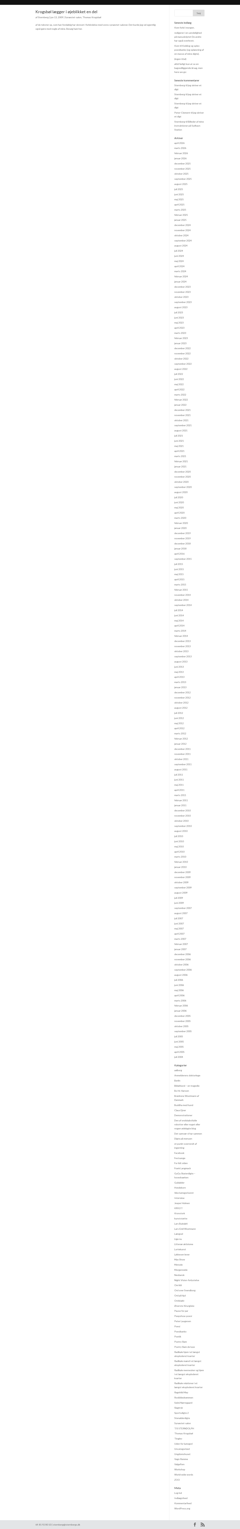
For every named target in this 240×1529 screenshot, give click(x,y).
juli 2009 (178, 897)
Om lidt (178, 1285)
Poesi (177, 1326)
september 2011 (183, 764)
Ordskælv (179, 1300)
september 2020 (183, 487)
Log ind (178, 1492)
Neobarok (179, 1275)
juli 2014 (178, 610)
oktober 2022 (181, 358)
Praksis (110, 3)
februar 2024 (181, 276)
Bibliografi (72, 3)
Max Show (179, 1259)
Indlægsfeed (181, 1498)
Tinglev (178, 1438)
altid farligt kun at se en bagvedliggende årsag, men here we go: (188, 68)
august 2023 (181, 307)
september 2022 (183, 363)
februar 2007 (181, 944)
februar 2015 (181, 589)
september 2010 (183, 826)
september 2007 (183, 908)
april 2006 (179, 995)
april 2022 (179, 389)
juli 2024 (178, 250)
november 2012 (182, 697)
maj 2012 (179, 723)
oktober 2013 (181, 651)
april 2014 (179, 625)
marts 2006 (180, 1000)
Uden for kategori (183, 1443)
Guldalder (179, 1182)
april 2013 (179, 676)
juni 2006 (179, 985)
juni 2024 (179, 255)
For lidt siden (181, 1163)
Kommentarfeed (183, 1503)
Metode (178, 1264)
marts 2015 (180, 584)
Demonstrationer (183, 1115)
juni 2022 (179, 379)
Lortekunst (180, 1249)
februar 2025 (181, 214)
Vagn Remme (181, 1459)
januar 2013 (180, 687)
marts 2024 (180, 271)
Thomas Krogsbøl (91, 17)
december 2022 (182, 348)
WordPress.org (182, 1508)
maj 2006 (179, 990)
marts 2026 (180, 148)
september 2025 (183, 178)
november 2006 (182, 959)
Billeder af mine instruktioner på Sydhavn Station (189, 125)
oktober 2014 (181, 599)
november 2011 (182, 753)
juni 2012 (179, 718)
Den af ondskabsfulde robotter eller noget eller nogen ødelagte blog (187, 1124)
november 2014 (182, 594)
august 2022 (181, 368)
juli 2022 (178, 373)
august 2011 (181, 769)
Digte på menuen (183, 1138)
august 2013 (181, 661)
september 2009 (183, 887)
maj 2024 (179, 261)
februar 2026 (181, 153)
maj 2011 (179, 784)
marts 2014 (180, 630)
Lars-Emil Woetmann (185, 1228)
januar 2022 (180, 404)
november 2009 (182, 877)
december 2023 (182, 286)
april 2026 (179, 143)
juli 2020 (178, 497)
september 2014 (183, 605)
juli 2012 (178, 712)
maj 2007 (179, 928)
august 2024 (181, 245)
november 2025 (182, 168)
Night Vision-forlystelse (186, 1280)
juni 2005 (179, 1041)
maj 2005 (179, 1046)
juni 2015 (179, 569)
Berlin (177, 1080)
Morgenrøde (181, 1269)
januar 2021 (180, 466)
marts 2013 (180, 682)
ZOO (177, 1479)
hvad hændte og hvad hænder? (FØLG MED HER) (148, 3)
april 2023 (179, 327)
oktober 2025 (181, 173)
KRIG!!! (178, 1208)
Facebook (179, 1153)
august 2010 (181, 831)
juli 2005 (178, 1036)
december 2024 (182, 225)
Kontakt (187, 3)
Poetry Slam (180, 1341)
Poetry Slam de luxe (184, 1346)
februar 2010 (181, 861)
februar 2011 (181, 800)
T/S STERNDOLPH (184, 1428)
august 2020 (181, 492)
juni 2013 (179, 666)
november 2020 (182, 476)
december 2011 (182, 748)
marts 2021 (180, 456)
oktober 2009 (181, 882)
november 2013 (182, 646)
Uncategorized (182, 1448)
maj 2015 (179, 574)
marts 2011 (180, 795)
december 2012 (182, 692)
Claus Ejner (180, 1110)
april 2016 (179, 553)
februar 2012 (181, 738)
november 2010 (182, 815)
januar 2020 (180, 528)
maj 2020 (179, 507)
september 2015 (183, 558)
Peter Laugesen (182, 1321)
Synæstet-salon (73, 17)
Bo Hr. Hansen (181, 1090)
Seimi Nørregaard (183, 1402)
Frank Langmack (182, 1168)
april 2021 (179, 451)
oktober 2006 (181, 964)
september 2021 (183, 425)
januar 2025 (180, 219)
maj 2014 (179, 620)
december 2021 (182, 410)
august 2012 (181, 707)
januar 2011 (180, 805)
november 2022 (182, 353)
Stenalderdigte (182, 1418)
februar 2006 (181, 1005)
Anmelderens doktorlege (187, 1075)
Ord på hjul (180, 1295)
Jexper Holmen (182, 1203)
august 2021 (181, 430)
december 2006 (182, 954)
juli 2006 (178, 979)
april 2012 (179, 728)
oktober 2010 (181, 820)
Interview (179, 1198)
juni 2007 (179, 923)
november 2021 (182, 415)
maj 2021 (179, 446)
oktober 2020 (181, 481)
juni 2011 (179, 779)
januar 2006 (180, 1010)
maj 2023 (179, 322)
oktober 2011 (181, 759)
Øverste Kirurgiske (184, 1305)
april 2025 (179, 204)
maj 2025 (179, 199)
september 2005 (183, 1031)
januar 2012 (180, 743)
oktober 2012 (181, 702)
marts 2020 (180, 517)
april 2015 (179, 579)
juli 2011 (178, 774)
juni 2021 (179, 440)
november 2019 (182, 538)
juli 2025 (178, 189)
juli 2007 (178, 918)
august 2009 (181, 892)
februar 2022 (181, 399)
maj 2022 (179, 384)
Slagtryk (178, 1407)
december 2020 (182, 471)
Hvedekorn (180, 1187)
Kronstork (179, 1213)
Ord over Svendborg (185, 1290)
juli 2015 (178, 564)
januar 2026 (180, 158)
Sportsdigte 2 (181, 1412)
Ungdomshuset (182, 1454)
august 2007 (181, 913)
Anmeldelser (92, 3)
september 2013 (183, 656)
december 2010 (182, 810)
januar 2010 (180, 867)
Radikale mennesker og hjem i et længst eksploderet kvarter (189, 1374)
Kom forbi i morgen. (184, 27)
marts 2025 (180, 209)
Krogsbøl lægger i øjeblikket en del (66, 11)
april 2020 (179, 512)
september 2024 (183, 240)
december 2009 (182, 872)
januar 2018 (180, 548)
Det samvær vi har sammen (188, 1133)
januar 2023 (180, 343)
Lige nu (178, 1239)
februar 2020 (181, 523)
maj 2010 (179, 846)
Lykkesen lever (182, 1254)
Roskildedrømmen (183, 1397)
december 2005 (182, 1015)
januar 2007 (180, 949)
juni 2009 (179, 902)
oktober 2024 (181, 235)
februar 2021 (181, 461)
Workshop (179, 1469)
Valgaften (179, 1464)
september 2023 (183, 302)
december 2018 (182, 543)
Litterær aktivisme (183, 1244)
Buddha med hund (183, 1105)
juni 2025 (179, 194)
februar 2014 (181, 635)
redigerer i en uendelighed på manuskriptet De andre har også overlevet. (188, 36)
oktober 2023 (181, 296)
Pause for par (181, 1310)
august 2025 (181, 184)
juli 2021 (178, 435)
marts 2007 (180, 938)
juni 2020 (179, 502)
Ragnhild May (181, 1392)
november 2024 (182, 230)
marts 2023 (180, 332)
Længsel (178, 1233)
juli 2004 (178, 1056)
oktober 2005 (181, 1026)
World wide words (183, 1474)
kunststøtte (180, 1218)
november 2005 (182, 1021)
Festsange (179, 1158)
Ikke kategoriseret (184, 1192)
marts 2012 (180, 733)
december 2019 (182, 533)
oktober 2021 (181, 420)
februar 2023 (181, 338)
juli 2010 (178, 836)
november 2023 (182, 291)
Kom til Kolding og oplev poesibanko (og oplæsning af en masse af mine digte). (189, 49)
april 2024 (179, 266)
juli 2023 (178, 312)
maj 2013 (179, 671)
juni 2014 (179, 615)
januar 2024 (180, 281)
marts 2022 (180, 394)
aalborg (178, 1070)
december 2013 (182, 641)
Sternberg (54, 3)
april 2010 (179, 851)
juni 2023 (179, 317)
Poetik (177, 1336)
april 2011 (179, 790)
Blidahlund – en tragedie (187, 1085)
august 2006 (181, 974)
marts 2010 (180, 856)
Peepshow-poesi (183, 1316)
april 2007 (179, 933)
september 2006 (183, 969)
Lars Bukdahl (181, 1223)
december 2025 (182, 163)
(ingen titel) (180, 59)
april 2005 (179, 1051)
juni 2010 (179, 841)
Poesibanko (180, 1331)
